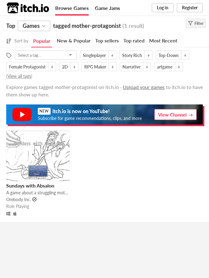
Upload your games (144, 87)
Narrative (131, 66)
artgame (164, 66)
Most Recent (163, 40)
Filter (196, 23)
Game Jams (107, 8)
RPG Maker (95, 66)
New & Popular (74, 40)
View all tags (19, 76)
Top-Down (168, 55)
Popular (41, 41)
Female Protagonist (27, 66)
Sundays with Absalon (30, 185)
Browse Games (72, 8)
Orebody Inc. (18, 199)
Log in (162, 7)
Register (190, 7)
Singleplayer (94, 55)
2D (65, 66)
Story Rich (132, 55)
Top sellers (107, 40)
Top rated (134, 40)
